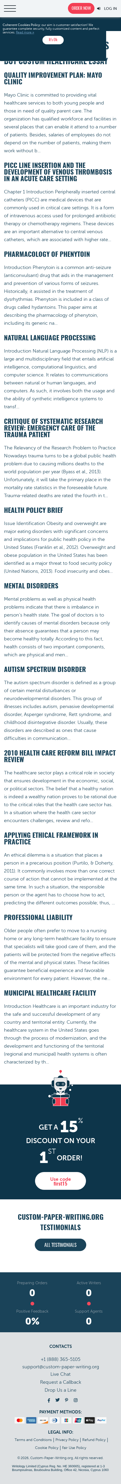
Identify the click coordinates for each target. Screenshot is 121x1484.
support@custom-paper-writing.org (60, 1366)
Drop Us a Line (60, 1390)
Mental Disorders (31, 586)
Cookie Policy (46, 1448)
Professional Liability (38, 918)
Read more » (25, 32)
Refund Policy (94, 1440)
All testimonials (60, 1245)
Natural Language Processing (50, 338)
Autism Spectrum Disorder (45, 670)
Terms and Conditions (33, 1440)
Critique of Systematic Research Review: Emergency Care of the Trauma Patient (53, 429)
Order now (81, 8)
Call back (60, 1382)
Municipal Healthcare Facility (50, 993)
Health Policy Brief (33, 510)
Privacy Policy (67, 1440)
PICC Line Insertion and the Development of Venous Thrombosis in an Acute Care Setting (58, 173)
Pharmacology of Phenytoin (47, 254)
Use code (60, 1182)
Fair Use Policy (74, 1448)
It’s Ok (53, 40)
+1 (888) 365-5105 (60, 1359)
